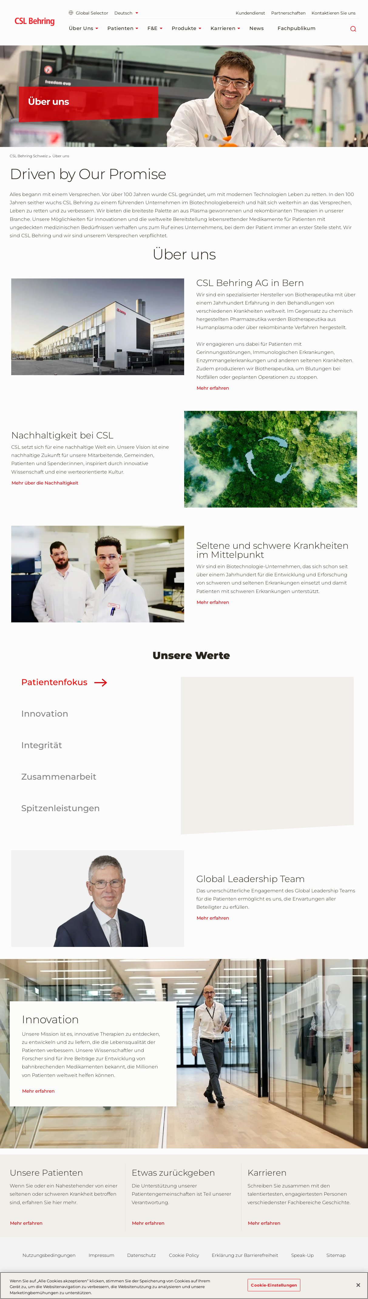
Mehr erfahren (213, 388)
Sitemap (336, 1255)
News (256, 28)
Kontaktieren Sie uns (334, 13)
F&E (156, 28)
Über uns (85, 28)
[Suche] (353, 28)
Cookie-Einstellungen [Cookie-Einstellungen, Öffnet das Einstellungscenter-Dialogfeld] (274, 1289)
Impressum (101, 1255)
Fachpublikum (297, 28)
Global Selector (88, 13)
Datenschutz (141, 1255)
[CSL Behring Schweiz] (29, 156)
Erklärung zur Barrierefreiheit (245, 1255)
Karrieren (227, 28)
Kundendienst (250, 13)
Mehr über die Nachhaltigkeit (45, 483)
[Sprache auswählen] (127, 13)
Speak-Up (302, 1255)
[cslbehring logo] (35, 22)
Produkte (188, 28)
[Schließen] (358, 1289)
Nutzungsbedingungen (49, 1255)
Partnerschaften (288, 13)
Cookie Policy (184, 1255)
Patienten (124, 28)
